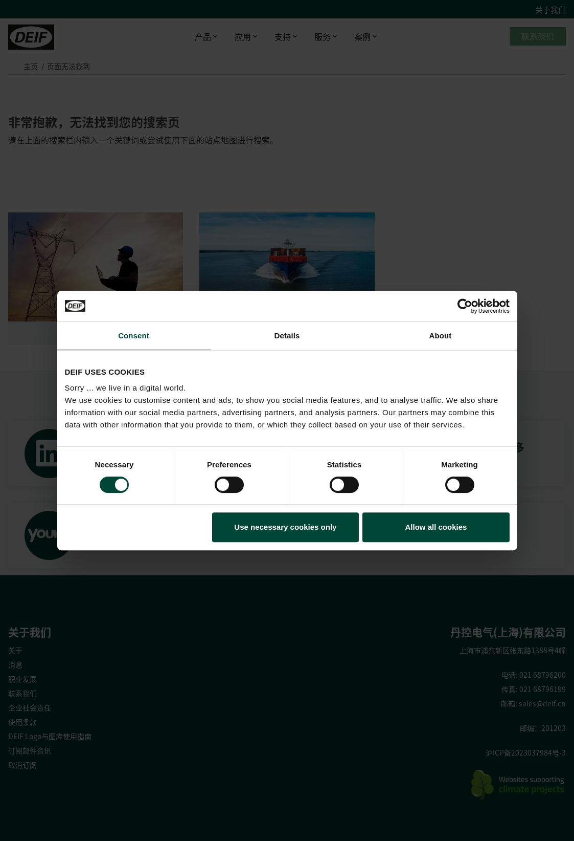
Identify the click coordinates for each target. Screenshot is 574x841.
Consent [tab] (133, 335)
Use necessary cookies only (285, 527)
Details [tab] (287, 335)
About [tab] (440, 335)
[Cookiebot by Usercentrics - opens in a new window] (465, 306)
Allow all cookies (436, 527)
